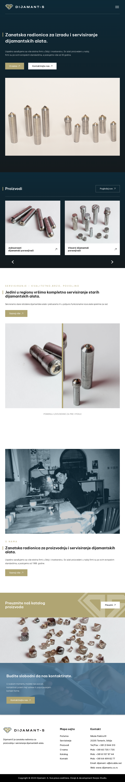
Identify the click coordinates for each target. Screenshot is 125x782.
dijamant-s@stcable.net (109, 763)
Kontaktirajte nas (42, 66)
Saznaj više (16, 313)
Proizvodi (64, 745)
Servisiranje (65, 740)
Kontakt (64, 758)
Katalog (64, 754)
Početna (64, 736)
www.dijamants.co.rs (107, 767)
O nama (14, 66)
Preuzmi (110, 605)
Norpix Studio (99, 778)
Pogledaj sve (108, 188)
